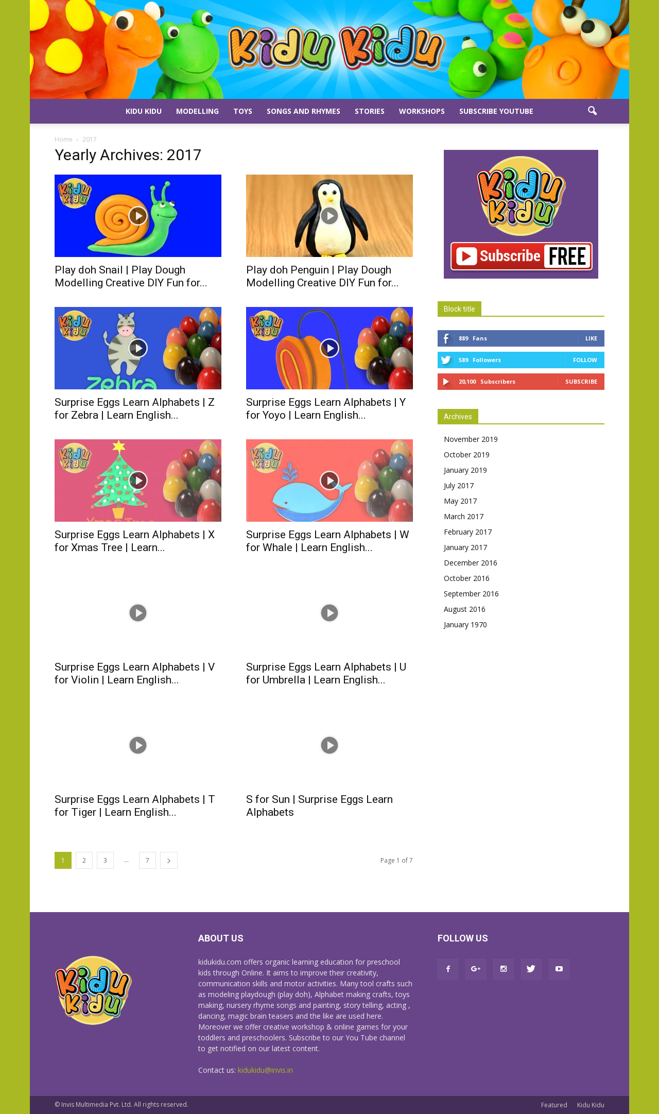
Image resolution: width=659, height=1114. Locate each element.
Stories (370, 111)
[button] (592, 111)
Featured (554, 1105)
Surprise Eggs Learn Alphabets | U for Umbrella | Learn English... (326, 673)
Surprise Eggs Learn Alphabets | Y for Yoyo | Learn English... (326, 408)
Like (591, 338)
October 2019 (467, 454)
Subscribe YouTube (496, 111)
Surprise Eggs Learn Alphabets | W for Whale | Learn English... (327, 541)
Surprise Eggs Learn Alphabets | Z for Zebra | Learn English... (135, 408)
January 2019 (465, 470)
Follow (585, 360)
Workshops (422, 111)
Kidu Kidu (144, 111)
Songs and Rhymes (303, 111)
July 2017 (459, 485)
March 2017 (463, 516)
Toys (242, 111)
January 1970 (465, 624)
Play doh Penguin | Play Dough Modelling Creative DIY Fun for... (322, 276)
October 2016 (467, 578)
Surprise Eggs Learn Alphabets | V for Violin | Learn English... (135, 673)
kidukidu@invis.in (265, 1070)
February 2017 (468, 532)
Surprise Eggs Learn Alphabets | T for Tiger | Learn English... (135, 805)
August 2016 (464, 609)
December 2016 (470, 563)
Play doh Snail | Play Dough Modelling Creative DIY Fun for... (131, 276)
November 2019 (471, 439)
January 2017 (465, 547)
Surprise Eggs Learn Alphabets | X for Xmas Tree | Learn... (135, 541)
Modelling (197, 111)
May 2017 (460, 501)
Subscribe (581, 381)
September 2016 (471, 593)
